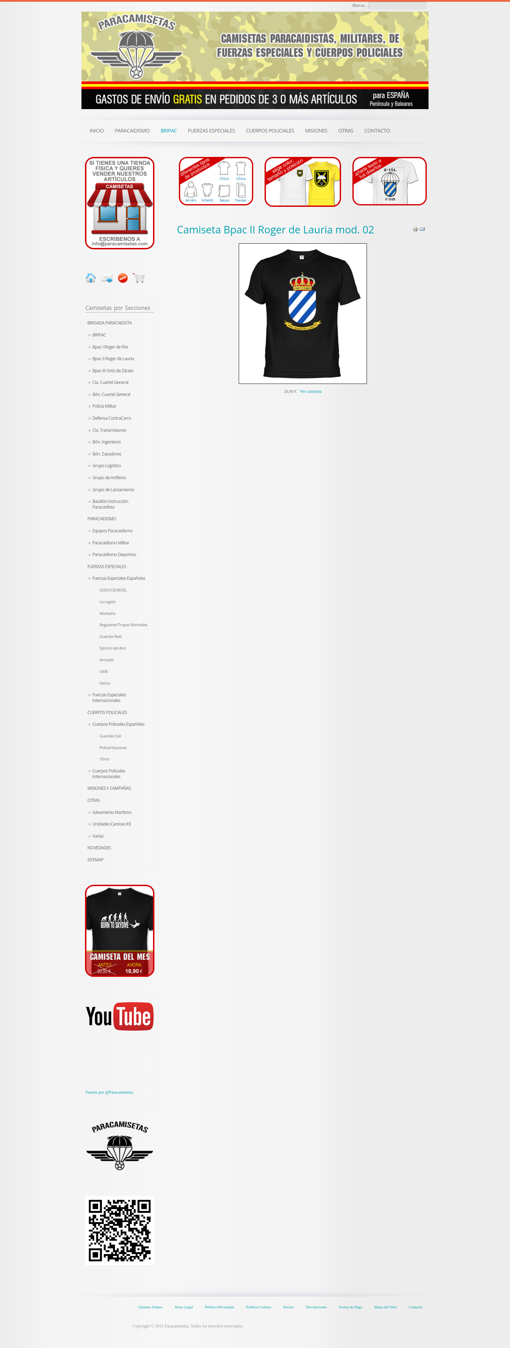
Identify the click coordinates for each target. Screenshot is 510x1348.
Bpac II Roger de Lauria (113, 359)
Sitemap (95, 860)
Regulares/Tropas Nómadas (123, 624)
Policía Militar (104, 406)
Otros (104, 758)
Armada (106, 659)
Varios (105, 683)
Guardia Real (110, 636)
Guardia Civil (110, 735)
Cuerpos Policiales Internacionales (108, 774)
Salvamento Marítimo (111, 812)
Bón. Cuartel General (111, 394)
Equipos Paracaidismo (112, 531)
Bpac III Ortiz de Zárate (112, 371)
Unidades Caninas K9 (111, 824)
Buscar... (359, 5)
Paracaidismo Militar (110, 543)
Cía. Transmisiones (109, 430)
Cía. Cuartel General (110, 382)
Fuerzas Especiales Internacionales (109, 697)
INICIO (97, 130)
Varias (97, 836)
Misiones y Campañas (109, 788)
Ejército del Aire (113, 648)
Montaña (107, 613)
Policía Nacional (113, 747)
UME (104, 671)
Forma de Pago (350, 1307)
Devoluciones (316, 1307)
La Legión (108, 601)
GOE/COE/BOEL (113, 590)
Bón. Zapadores (106, 454)
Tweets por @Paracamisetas (109, 1092)
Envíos (288, 1307)
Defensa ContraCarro (111, 418)
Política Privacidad (219, 1307)
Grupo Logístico (106, 466)
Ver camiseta (311, 391)
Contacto (416, 1307)
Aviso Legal (183, 1307)
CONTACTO (377, 130)
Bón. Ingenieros (106, 442)
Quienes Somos (150, 1307)
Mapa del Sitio (385, 1307)
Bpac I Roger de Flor (110, 347)
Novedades (99, 848)
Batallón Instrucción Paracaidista (110, 504)
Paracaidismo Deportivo (114, 554)
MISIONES (316, 130)
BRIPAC (99, 335)
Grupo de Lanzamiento (113, 490)
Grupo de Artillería (109, 478)
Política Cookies (258, 1307)
